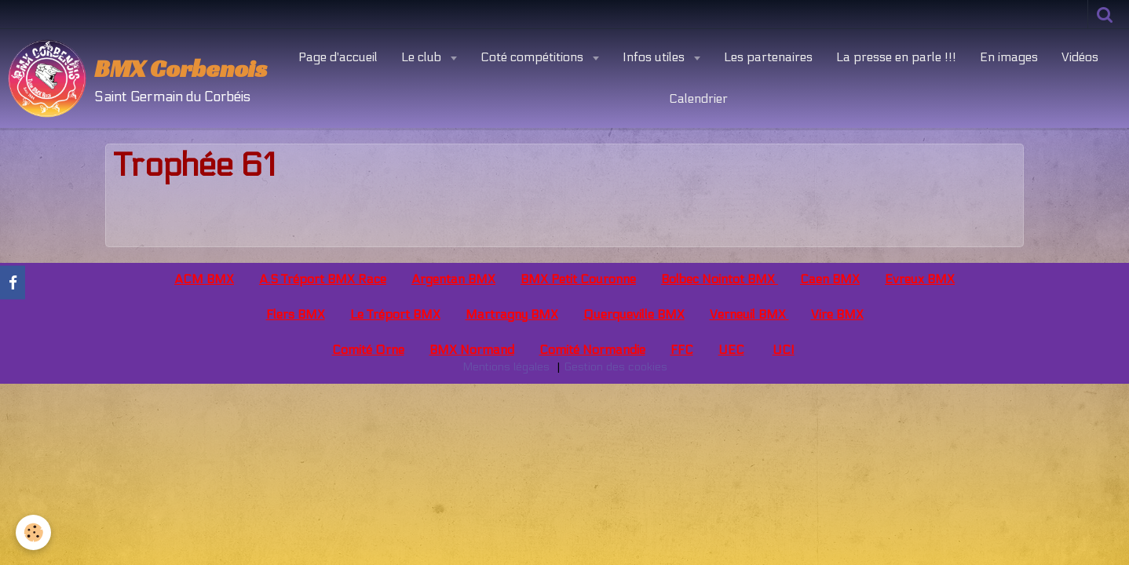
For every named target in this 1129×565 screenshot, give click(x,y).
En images (1009, 56)
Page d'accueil (338, 56)
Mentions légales (506, 367)
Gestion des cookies (615, 367)
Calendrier (698, 98)
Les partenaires (768, 56)
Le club (422, 56)
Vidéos (1079, 56)
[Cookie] (33, 532)
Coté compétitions (533, 56)
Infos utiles (655, 56)
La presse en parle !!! (896, 56)
